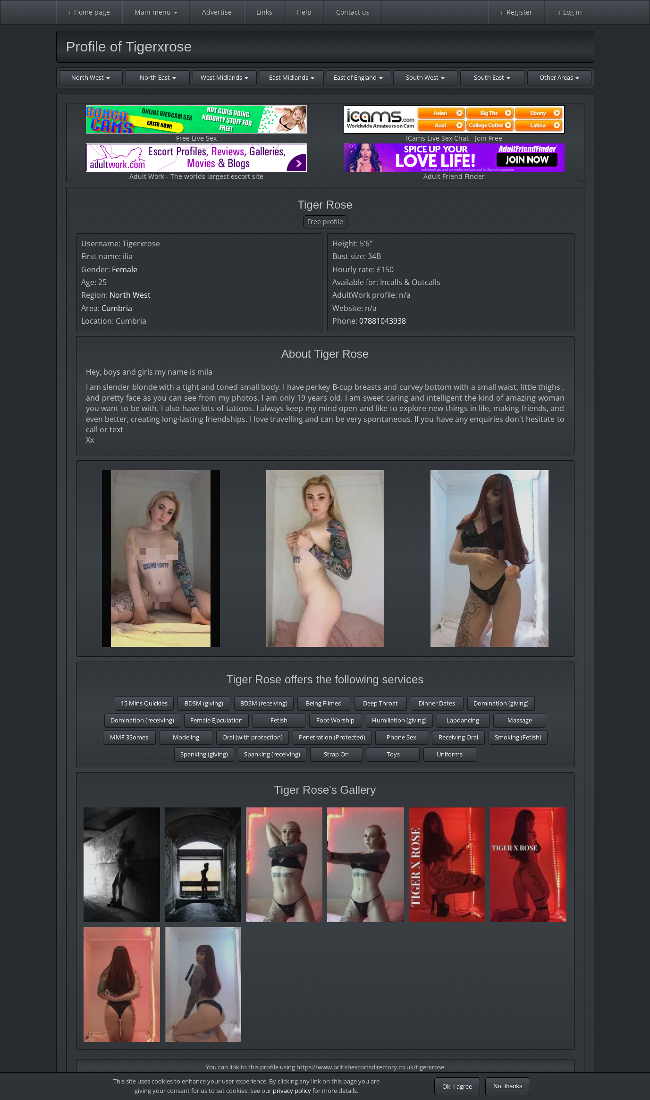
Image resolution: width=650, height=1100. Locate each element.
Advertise (217, 12)
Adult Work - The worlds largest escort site (196, 162)
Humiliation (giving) (399, 720)
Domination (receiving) (142, 720)
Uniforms (450, 754)
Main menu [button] (156, 12)
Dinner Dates (437, 703)
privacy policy (292, 1090)
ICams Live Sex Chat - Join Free (454, 124)
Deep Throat (380, 703)
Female (124, 269)
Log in (569, 12)
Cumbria (116, 308)
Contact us (353, 12)
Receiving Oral (458, 737)
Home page (89, 12)
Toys (393, 754)
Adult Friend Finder (454, 162)
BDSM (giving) (204, 703)
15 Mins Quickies (144, 703)
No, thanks (507, 1086)
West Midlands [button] (224, 77)
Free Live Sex (196, 124)
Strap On (336, 754)
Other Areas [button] (559, 77)
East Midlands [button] (291, 77)
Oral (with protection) (252, 737)
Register (516, 12)
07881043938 (382, 321)
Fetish (278, 720)
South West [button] (425, 77)
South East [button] (492, 77)
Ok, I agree (457, 1086)
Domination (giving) (501, 703)
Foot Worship (335, 720)
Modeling (186, 737)
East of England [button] (358, 77)
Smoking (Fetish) (518, 737)
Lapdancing (463, 720)
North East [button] (158, 77)
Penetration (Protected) (332, 737)
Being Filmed (324, 703)
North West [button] (90, 77)
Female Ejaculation (216, 720)
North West (130, 295)
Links (264, 12)
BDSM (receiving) (263, 703)
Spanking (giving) (204, 754)
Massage (519, 720)
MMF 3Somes (129, 737)
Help (304, 12)
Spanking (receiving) (272, 754)
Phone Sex (401, 737)
